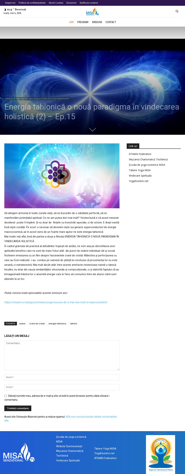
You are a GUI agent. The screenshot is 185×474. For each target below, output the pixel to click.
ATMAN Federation (140, 154)
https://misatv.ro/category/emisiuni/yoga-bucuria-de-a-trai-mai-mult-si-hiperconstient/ (56, 302)
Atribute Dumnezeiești (69, 446)
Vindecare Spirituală (68, 460)
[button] (176, 10)
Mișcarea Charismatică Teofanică (148, 159)
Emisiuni (9, 98)
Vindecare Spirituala (140, 175)
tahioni (73, 323)
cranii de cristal (37, 323)
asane (22, 323)
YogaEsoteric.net (138, 181)
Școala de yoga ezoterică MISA (147, 164)
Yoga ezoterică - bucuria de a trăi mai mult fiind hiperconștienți (43, 98)
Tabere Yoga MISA (140, 170)
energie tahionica (57, 323)
